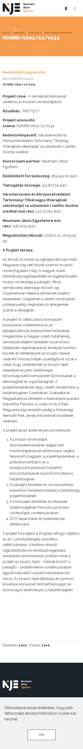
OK (41, 735)
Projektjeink (35, 32)
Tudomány (19, 32)
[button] (75, 7)
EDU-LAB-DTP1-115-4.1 (18, 78)
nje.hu (6, 32)
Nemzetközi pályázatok (58, 32)
